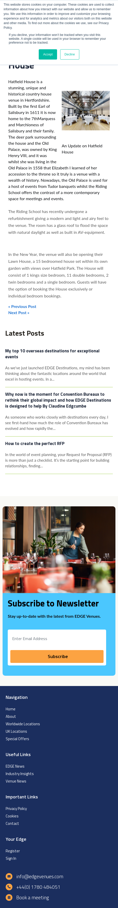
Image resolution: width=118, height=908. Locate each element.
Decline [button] (70, 54)
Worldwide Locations (23, 724)
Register (13, 851)
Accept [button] (48, 54)
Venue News (16, 781)
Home (10, 709)
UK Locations (16, 731)
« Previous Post (22, 306)
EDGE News (15, 766)
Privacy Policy (16, 809)
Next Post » (18, 312)
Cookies (12, 816)
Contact (12, 823)
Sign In (11, 858)
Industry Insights (20, 774)
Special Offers (17, 739)
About (11, 716)
